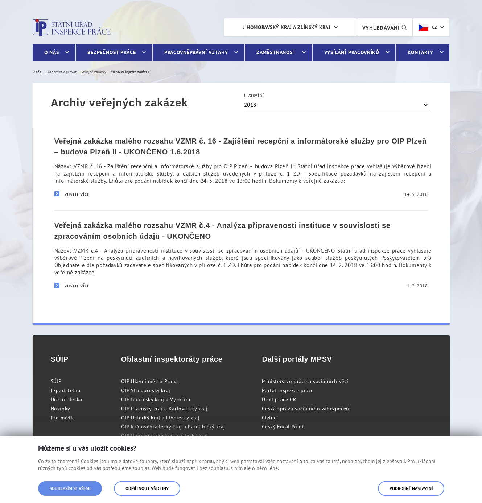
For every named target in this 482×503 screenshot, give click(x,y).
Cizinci (270, 417)
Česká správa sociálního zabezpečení (306, 408)
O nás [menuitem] (51, 52)
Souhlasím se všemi (70, 488)
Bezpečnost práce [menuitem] (111, 52)
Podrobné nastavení (411, 488)
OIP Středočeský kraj (145, 390)
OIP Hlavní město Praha (149, 381)
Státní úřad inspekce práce (72, 27)
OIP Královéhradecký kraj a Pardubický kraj (173, 426)
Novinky (60, 408)
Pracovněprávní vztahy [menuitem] (196, 52)
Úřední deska (66, 399)
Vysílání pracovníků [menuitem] (351, 52)
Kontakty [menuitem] (420, 52)
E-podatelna (66, 390)
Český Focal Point (283, 426)
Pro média (63, 417)
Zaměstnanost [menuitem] (276, 52)
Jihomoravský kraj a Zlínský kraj (286, 27)
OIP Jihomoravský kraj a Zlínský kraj (164, 435)
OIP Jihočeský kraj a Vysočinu (156, 399)
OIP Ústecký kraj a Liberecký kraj (160, 417)
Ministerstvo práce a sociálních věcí (305, 381)
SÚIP (56, 381)
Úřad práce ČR (279, 399)
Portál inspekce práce (288, 390)
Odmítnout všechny (147, 488)
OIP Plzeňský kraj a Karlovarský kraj (164, 408)
